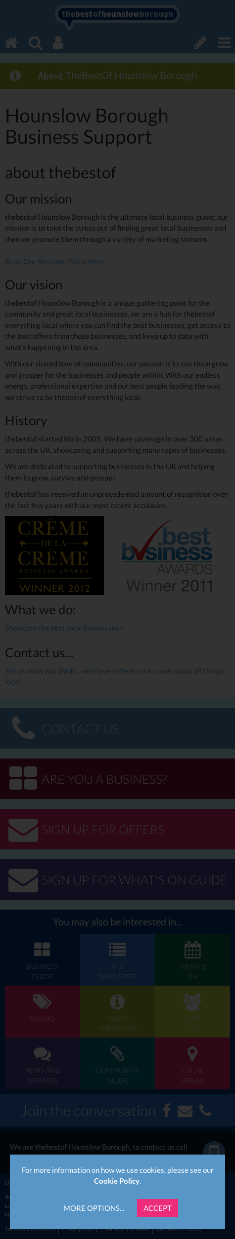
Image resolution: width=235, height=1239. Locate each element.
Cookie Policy (117, 1180)
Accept (157, 1207)
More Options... (93, 1207)
